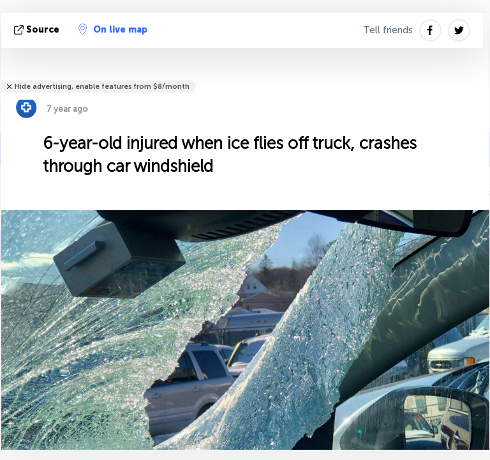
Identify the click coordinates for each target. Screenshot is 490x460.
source (38, 29)
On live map (112, 29)
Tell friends (388, 30)
